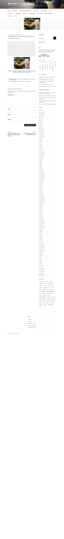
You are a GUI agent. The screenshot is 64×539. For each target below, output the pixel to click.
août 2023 (40, 118)
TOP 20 (40, 304)
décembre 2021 (41, 152)
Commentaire (11, 94)
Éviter (40, 306)
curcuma (40, 287)
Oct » (53, 69)
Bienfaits (50, 281)
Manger (44, 295)
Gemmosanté (41, 92)
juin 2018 (40, 233)
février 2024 (41, 110)
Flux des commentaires (32, 325)
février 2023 (41, 128)
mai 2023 (40, 124)
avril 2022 (40, 146)
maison (40, 295)
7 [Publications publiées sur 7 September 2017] (47, 64)
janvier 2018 (41, 243)
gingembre (44, 289)
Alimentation (15, 10)
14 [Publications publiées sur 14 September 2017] (47, 65)
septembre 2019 (42, 203)
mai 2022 (40, 144)
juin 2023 (40, 122)
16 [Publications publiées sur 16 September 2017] (52, 65)
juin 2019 (40, 209)
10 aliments (41, 281)
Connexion (30, 321)
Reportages (10, 15)
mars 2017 (40, 263)
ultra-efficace (27, 81)
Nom (9, 109)
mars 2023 (41, 126)
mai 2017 (40, 259)
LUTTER (43, 293)
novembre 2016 (41, 271)
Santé (16, 15)
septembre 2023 (42, 116)
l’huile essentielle (50, 293)
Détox (50, 287)
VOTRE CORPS (50, 304)
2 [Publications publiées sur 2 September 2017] (52, 63)
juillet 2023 (41, 120)
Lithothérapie (33, 13)
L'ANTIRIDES (21, 81)
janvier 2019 (41, 219)
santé (44, 302)
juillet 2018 (41, 231)
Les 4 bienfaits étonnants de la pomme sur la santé (47, 86)
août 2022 (40, 138)
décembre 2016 (41, 269)
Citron (40, 285)
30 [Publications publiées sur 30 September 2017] (52, 68)
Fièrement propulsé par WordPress (13, 333)
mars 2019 (41, 215)
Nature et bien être (20, 4)
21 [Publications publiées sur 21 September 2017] (47, 67)
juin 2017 (40, 257)
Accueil (9, 10)
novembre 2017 (41, 247)
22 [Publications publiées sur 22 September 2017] (49, 67)
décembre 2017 (41, 245)
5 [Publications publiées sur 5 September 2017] (42, 64)
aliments (46, 281)
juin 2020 (40, 185)
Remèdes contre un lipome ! (51, 95)
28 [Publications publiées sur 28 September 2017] (47, 68)
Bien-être (19, 79)
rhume (40, 302)
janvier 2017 (41, 267)
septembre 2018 (42, 227)
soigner (47, 302)
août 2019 (40, 205)
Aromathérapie (12, 79)
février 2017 (41, 265)
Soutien (33, 79)
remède (49, 300)
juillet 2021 (40, 160)
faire (40, 289)
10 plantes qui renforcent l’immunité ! (49, 104)
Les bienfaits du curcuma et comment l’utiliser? (47, 77)
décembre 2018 (41, 221)
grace (48, 289)
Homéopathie (18, 13)
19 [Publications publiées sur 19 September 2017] (42, 67)
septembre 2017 (41, 251)
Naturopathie (40, 13)
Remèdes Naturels (49, 13)
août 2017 (40, 253)
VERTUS (45, 304)
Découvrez (46, 287)
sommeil (51, 302)
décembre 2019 (41, 197)
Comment (44, 285)
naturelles (49, 297)
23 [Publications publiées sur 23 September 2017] (52, 67)
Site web (9, 119)
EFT (51, 10)
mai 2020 (40, 187)
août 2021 (40, 158)
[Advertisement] (21, 48)
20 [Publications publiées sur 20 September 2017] (44, 67)
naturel (48, 295)
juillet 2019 (41, 207)
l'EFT (40, 293)
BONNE (40, 283)
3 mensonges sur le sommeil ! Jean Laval (46, 79)
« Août (42, 69)
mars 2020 (41, 191)
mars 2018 (41, 239)
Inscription (30, 319)
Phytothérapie (24, 79)
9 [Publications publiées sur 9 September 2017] (52, 64)
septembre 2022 (42, 136)
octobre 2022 (41, 134)
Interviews (25, 13)
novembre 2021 (41, 154)
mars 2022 (41, 148)
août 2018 (40, 229)
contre (49, 285)
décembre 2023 (41, 112)
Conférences (36, 10)
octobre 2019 (41, 201)
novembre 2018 (41, 223)
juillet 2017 (40, 255)
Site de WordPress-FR (32, 327)
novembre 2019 (41, 199)
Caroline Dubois (50, 283)
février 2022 (41, 150)
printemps (41, 300)
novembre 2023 (41, 114)
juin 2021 (40, 162)
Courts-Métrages (44, 10)
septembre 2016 (42, 275)
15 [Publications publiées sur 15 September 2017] (49, 65)
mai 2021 (40, 164)
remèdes (53, 300)
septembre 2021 (41, 156)
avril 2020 (40, 189)
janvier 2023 (41, 130)
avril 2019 (40, 213)
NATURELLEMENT (42, 297)
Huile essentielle (42, 291)
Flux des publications (31, 323)
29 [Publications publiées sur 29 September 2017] (49, 68)
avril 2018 (40, 237)
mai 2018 (40, 235)
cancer (45, 283)
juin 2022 (40, 142)
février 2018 (41, 241)
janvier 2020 (41, 195)
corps (52, 285)
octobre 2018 (41, 225)
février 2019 (41, 217)
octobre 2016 (41, 273)
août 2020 (40, 181)
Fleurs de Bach (11, 13)
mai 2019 (40, 211)
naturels (53, 297)
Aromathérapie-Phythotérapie (26, 10)
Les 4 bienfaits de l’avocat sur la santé (45, 84)
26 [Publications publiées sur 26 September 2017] (42, 68)
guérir (52, 289)
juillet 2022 (41, 140)
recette (45, 300)
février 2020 (41, 193)
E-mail (9, 114)
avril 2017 (40, 261)
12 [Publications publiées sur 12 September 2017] (42, 65)
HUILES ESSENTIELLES (13, 81)
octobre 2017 (41, 249)
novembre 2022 (41, 132)
